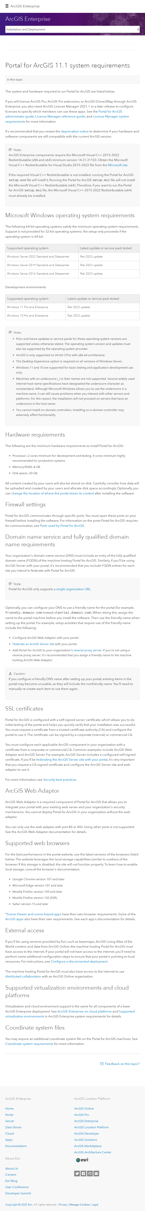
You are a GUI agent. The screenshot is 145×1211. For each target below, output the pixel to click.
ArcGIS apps (14, 918)
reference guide (60, 116)
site (117, 165)
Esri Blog (11, 1179)
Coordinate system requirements (29, 1042)
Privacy (63, 1203)
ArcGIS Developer (86, 1132)
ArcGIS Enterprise (25, 6)
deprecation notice (75, 131)
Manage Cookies (79, 1203)
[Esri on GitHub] (90, 1172)
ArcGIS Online (84, 1107)
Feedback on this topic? (122, 1063)
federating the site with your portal (71, 758)
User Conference (17, 1186)
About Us (11, 1167)
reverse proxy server (87, 649)
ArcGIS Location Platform (91, 1126)
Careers (10, 1173)
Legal (95, 1203)
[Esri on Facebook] (83, 1172)
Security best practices (59, 778)
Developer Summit (18, 1192)
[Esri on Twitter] (77, 1172)
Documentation (16, 1145)
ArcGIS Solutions (85, 1138)
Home (9, 1107)
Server (9, 1120)
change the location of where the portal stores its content (52, 492)
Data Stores (13, 1126)
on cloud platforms (85, 1010)
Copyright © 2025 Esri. (19, 1203)
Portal (9, 1113)
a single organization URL (72, 588)
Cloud (9, 1132)
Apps (8, 1138)
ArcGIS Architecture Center (92, 1151)
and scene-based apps (34, 913)
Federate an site (33, 643)
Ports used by (62, 525)
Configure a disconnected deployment (79, 960)
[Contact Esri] (96, 1172)
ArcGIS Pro (81, 1113)
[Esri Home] (82, 1159)
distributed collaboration (23, 975)
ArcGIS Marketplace (88, 1145)
